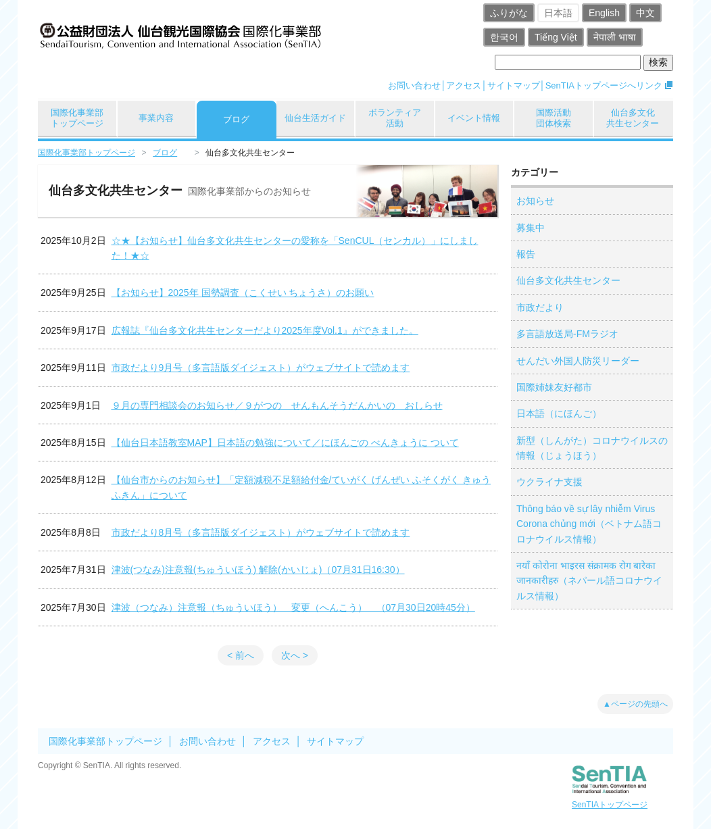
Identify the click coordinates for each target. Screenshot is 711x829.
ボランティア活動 (394, 117)
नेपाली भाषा (614, 37)
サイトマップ (513, 85)
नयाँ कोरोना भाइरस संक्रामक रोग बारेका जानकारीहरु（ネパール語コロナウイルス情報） (589, 580)
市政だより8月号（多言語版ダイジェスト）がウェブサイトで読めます (261, 532)
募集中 (530, 227)
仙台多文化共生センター (632, 117)
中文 (645, 12)
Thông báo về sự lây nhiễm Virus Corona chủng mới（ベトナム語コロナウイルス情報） (589, 524)
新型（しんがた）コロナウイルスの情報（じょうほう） (592, 448)
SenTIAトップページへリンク (603, 85)
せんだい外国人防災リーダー (577, 360)
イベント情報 (473, 118)
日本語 (558, 12)
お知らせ (535, 200)
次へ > (294, 655)
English (604, 12)
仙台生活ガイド (315, 118)
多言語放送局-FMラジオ (567, 333)
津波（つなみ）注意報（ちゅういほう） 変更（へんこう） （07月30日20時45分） (293, 607)
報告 (525, 254)
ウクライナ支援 (549, 481)
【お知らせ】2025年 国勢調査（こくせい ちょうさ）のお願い (243, 292)
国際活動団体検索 (553, 117)
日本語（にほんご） (559, 413)
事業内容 (156, 118)
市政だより (540, 307)
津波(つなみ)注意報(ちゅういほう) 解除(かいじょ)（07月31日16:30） (258, 569)
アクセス (463, 85)
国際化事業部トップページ (77, 117)
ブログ (236, 119)
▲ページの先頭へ (635, 704)
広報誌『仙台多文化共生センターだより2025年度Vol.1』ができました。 (265, 330)
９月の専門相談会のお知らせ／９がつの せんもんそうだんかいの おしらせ (277, 405)
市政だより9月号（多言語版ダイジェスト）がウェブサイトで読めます (261, 367)
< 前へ (240, 655)
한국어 (504, 37)
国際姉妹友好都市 (554, 387)
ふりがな (509, 12)
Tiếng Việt (556, 37)
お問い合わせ (414, 85)
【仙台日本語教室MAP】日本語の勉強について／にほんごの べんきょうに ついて (285, 442)
